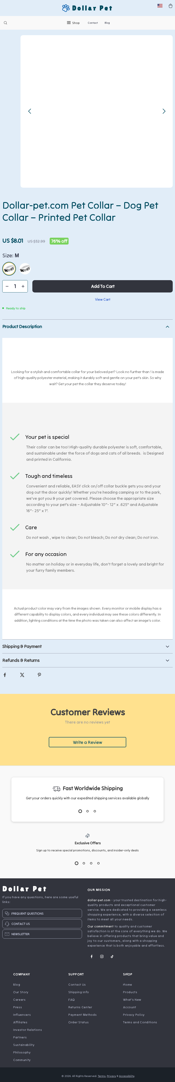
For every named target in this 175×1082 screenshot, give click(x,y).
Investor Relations (27, 1031)
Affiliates (20, 1023)
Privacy (111, 1077)
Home (127, 986)
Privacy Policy (134, 1016)
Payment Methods (82, 1016)
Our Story (20, 993)
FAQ (71, 1001)
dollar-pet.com (99, 901)
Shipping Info (78, 993)
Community (22, 1061)
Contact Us (77, 986)
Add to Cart (102, 287)
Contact (93, 22)
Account (129, 1008)
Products (130, 993)
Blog (107, 22)
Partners (20, 1039)
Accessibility (126, 1077)
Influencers (22, 1016)
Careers (19, 1001)
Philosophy (22, 1054)
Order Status (78, 1023)
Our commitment (101, 928)
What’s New (132, 1001)
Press (17, 1008)
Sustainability (24, 1046)
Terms (102, 1077)
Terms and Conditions (140, 1023)
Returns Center (80, 1008)
